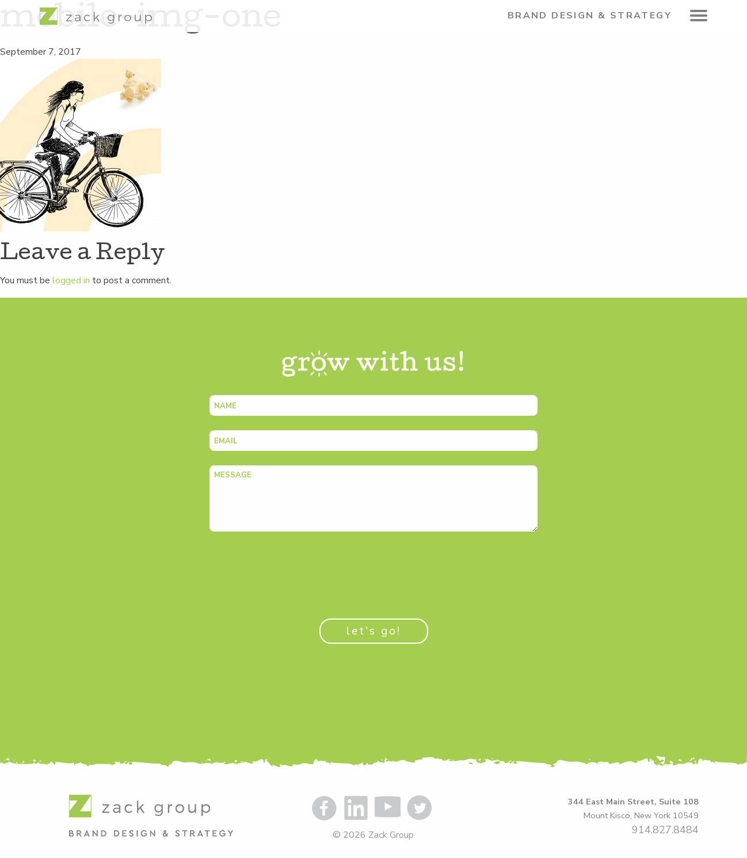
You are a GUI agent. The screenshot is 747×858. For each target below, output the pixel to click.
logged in (71, 280)
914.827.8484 (665, 830)
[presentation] (296, 568)
